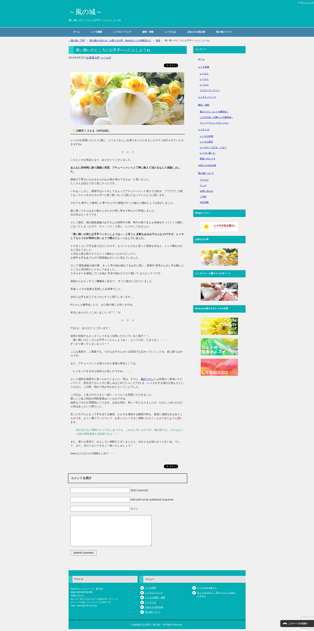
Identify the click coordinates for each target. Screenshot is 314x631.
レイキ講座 (96, 32)
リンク (203, 185)
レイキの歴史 (206, 142)
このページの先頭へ (298, 623)
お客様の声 (93, 57)
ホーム (76, 32)
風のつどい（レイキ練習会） (214, 111)
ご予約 (203, 196)
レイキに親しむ (207, 153)
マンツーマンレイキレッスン (214, 123)
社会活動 (204, 202)
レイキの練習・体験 (155, 597)
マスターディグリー (210, 90)
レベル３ (204, 85)
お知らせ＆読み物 (196, 32)
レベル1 (105, 57)
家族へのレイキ (207, 158)
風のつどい (147, 378)
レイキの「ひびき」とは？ (213, 147)
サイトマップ (307, 2)
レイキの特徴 (206, 136)
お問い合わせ (206, 191)
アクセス (204, 180)
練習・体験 (148, 32)
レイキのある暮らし (207, 587)
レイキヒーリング (122, 32)
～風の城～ (85, 12)
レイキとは (170, 32)
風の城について (224, 32)
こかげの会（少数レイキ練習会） (216, 117)
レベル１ (204, 73)
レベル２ (204, 79)
